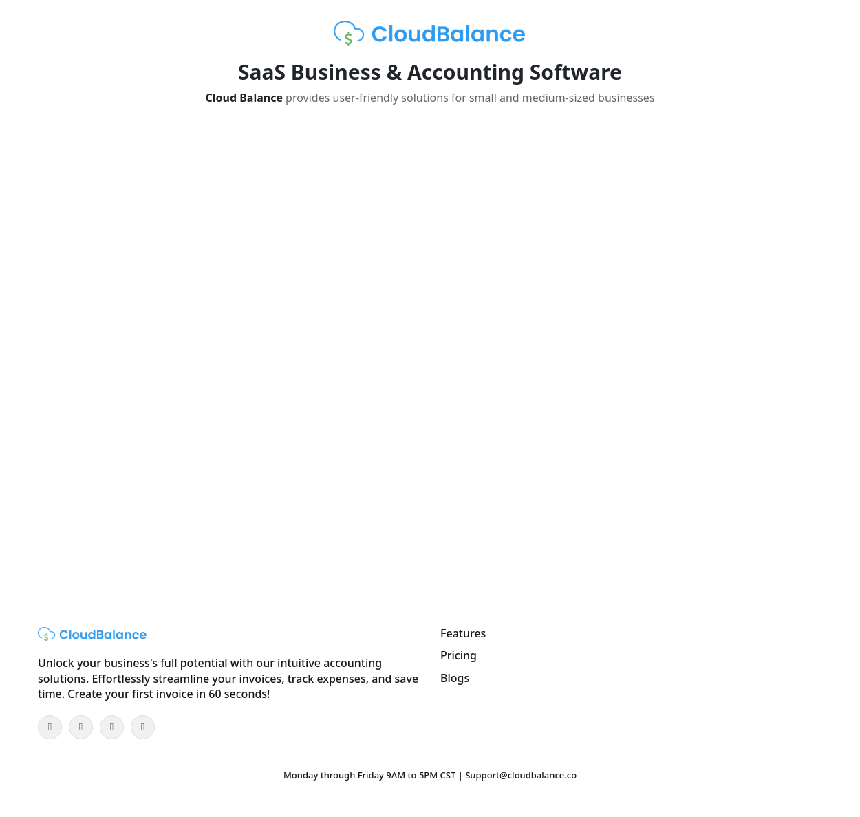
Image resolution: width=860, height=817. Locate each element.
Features (463, 633)
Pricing (458, 655)
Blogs (454, 678)
